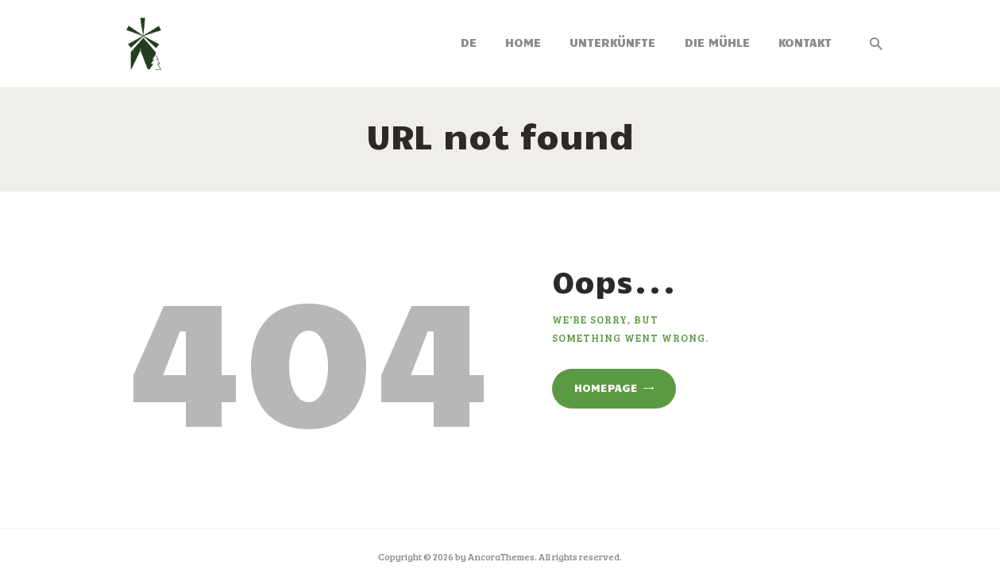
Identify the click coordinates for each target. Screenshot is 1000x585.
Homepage (606, 387)
